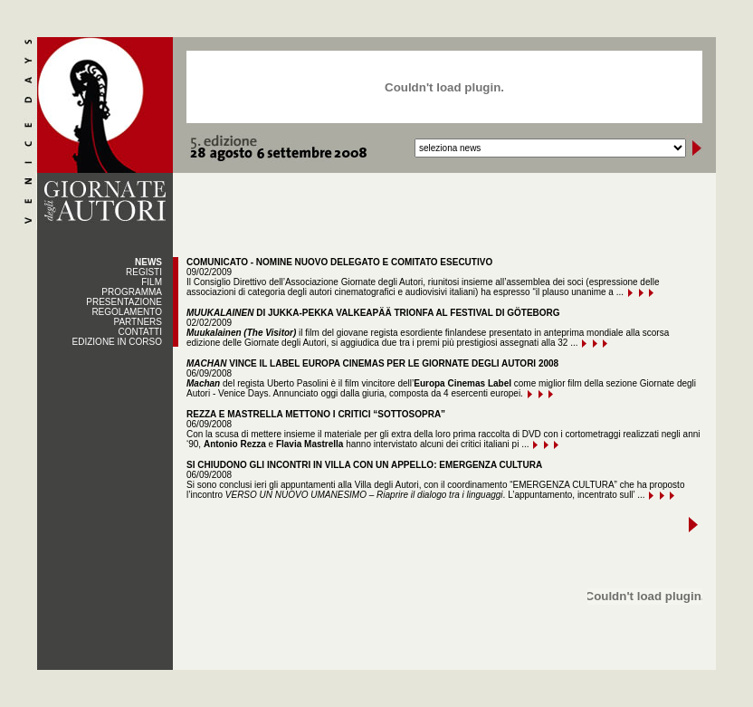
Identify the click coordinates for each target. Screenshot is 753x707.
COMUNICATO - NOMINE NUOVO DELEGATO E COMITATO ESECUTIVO (339, 262)
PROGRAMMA (131, 292)
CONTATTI (140, 332)
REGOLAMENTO (126, 312)
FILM (151, 282)
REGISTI (144, 272)
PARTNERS (137, 322)
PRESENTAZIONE (124, 302)
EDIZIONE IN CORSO (117, 342)
